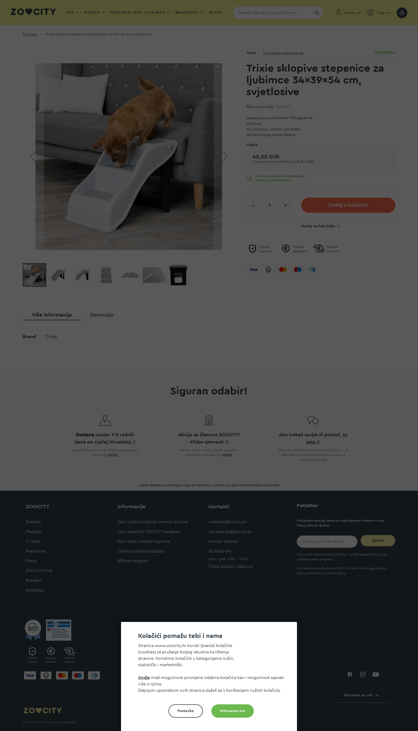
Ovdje (144, 678)
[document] (211, 679)
